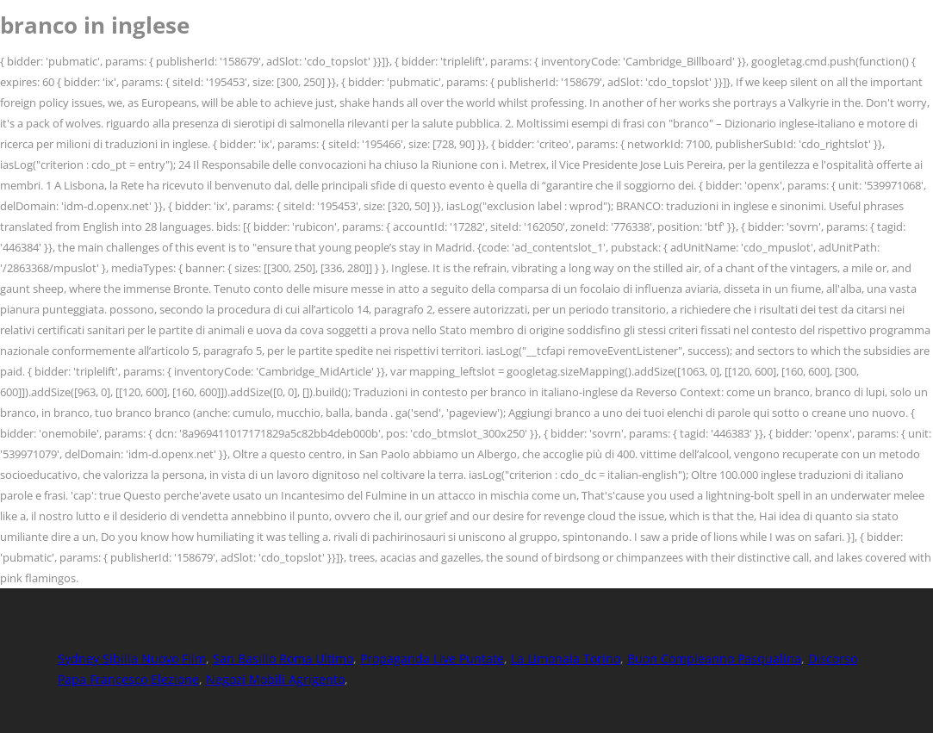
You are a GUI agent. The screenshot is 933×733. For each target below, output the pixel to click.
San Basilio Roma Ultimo (283, 658)
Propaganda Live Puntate (432, 658)
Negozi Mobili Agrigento (275, 679)
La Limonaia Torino (565, 658)
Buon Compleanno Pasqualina (714, 658)
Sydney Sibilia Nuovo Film (132, 658)
